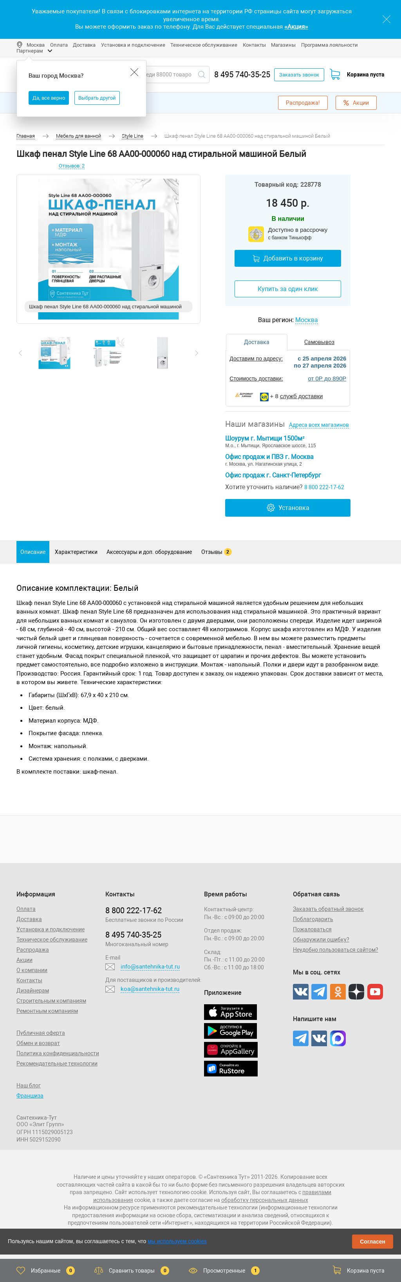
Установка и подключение (133, 45)
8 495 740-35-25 (242, 74)
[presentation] (20, 353)
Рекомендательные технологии (57, 1063)
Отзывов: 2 (72, 166)
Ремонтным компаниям (47, 1011)
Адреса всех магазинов (319, 425)
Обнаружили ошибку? (321, 939)
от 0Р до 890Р (327, 378)
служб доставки (301, 396)
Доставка (84, 45)
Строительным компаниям (51, 1001)
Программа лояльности (329, 45)
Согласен (372, 1241)
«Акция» (296, 26)
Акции (356, 103)
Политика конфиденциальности (57, 1053)
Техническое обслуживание (203, 45)
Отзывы (216, 552)
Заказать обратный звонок (328, 909)
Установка (288, 508)
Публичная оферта (40, 1033)
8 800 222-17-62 (324, 487)
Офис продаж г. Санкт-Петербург (273, 475)
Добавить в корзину (288, 258)
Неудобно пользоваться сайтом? (335, 950)
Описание (32, 552)
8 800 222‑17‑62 (133, 910)
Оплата (59, 45)
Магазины (283, 45)
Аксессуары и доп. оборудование (149, 552)
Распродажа (32, 950)
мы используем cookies (177, 1241)
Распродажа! (303, 103)
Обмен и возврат (38, 1043)
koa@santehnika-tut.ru (150, 988)
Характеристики (76, 552)
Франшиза (29, 1096)
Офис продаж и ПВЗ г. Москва (269, 457)
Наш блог (28, 1085)
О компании (31, 970)
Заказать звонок (299, 75)
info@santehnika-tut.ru (150, 966)
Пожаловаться (312, 929)
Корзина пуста (366, 74)
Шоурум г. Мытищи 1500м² (264, 438)
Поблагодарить (313, 919)
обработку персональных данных (264, 1200)
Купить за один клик (288, 289)
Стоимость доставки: (256, 378)
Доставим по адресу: (256, 358)
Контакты (254, 45)
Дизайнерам (32, 990)
